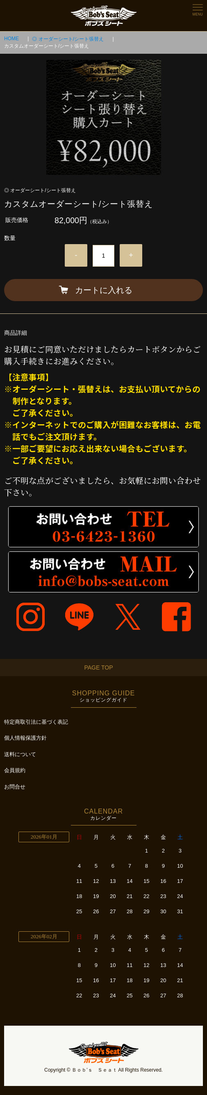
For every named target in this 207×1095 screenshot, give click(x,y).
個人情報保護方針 (25, 738)
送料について (20, 754)
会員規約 (14, 770)
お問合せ (14, 787)
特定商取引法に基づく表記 (36, 722)
